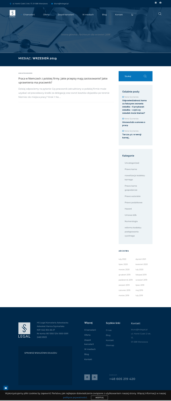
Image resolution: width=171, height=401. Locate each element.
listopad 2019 (141, 275)
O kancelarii (29, 15)
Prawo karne (131, 169)
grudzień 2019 (124, 275)
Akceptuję (99, 398)
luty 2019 (139, 295)
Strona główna (69, 34)
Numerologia (131, 221)
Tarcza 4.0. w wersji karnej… (131, 136)
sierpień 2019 (124, 285)
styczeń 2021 (141, 259)
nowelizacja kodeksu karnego (135, 177)
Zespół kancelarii (66, 15)
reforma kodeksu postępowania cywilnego (133, 231)
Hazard (128, 209)
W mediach (88, 15)
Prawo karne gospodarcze (131, 188)
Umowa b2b (131, 215)
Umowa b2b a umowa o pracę (133, 124)
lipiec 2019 (140, 285)
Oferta (46, 15)
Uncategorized (25, 73)
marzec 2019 (124, 295)
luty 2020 (139, 269)
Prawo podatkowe (133, 202)
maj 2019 (139, 290)
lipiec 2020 (123, 264)
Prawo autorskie (133, 196)
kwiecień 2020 (142, 264)
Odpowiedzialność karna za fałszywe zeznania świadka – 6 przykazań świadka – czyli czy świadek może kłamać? (134, 106)
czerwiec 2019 (124, 290)
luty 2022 (122, 259)
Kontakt (119, 15)
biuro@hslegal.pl (61, 4)
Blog (104, 15)
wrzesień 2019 (141, 280)
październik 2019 (126, 280)
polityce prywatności (75, 397)
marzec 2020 (124, 269)
